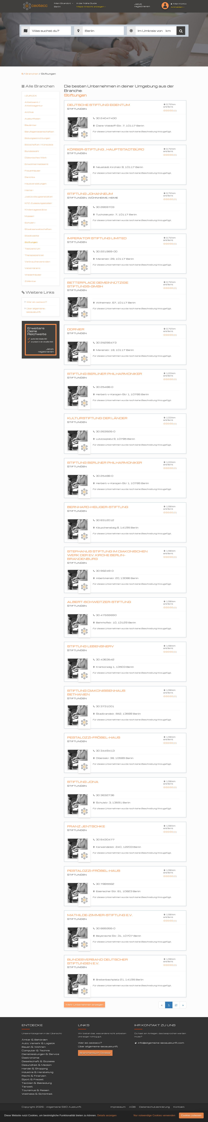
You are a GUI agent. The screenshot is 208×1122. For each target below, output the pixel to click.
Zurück (31, 95)
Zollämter (30, 281)
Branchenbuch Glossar (95, 1052)
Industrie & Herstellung (37, 1072)
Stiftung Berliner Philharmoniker (104, 374)
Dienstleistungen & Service (40, 1054)
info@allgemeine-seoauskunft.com (161, 1042)
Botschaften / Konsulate (39, 144)
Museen (29, 216)
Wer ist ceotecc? (36, 302)
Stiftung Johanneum (90, 194)
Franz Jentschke (86, 826)
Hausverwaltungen (35, 183)
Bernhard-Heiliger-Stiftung (97, 507)
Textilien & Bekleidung (37, 1083)
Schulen (30, 222)
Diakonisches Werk (36, 157)
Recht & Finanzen (34, 1075)
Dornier (75, 329)
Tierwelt (27, 1086)
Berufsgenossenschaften (39, 131)
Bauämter (30, 125)
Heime (29, 190)
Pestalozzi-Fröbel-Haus (93, 737)
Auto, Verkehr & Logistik (38, 1043)
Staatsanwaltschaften (38, 229)
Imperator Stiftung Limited (97, 238)
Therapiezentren (34, 255)
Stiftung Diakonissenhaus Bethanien (96, 692)
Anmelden (177, 7)
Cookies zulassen (191, 1115)
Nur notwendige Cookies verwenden (154, 1115)
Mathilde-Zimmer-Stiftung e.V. (100, 915)
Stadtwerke (32, 235)
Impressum (118, 1106)
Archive (29, 112)
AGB (132, 1106)
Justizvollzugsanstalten (39, 196)
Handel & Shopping (35, 1068)
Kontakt (179, 1106)
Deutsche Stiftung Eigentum (98, 105)
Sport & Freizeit (33, 1079)
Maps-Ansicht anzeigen (91, 6)
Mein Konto (178, 3)
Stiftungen (31, 242)
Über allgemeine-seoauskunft (35, 310)
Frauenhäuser (32, 170)
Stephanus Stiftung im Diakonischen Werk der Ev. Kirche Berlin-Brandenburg (107, 555)
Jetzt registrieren (142, 5)
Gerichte (30, 177)
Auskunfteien (32, 118)
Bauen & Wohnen (34, 1046)
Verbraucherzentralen (37, 261)
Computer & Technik (36, 1050)
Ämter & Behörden (35, 1039)
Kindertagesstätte (36, 209)
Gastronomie (30, 1057)
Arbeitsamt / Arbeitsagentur (34, 104)
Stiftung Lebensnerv (90, 646)
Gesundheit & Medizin (37, 1064)
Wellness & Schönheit (37, 1093)
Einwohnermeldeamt (37, 164)
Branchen (32, 73)
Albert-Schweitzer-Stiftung (99, 602)
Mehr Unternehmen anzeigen (84, 1004)
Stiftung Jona (82, 782)
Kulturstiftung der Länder (97, 418)
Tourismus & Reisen (35, 1090)
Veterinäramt (32, 268)
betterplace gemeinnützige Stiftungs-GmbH (97, 284)
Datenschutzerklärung (154, 1106)
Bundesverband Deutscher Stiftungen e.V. (97, 961)
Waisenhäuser (33, 274)
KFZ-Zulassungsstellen (38, 203)
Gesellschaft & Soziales (38, 1061)
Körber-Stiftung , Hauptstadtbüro (105, 149)
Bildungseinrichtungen (37, 138)
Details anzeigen (107, 1115)
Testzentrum (32, 248)
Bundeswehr (32, 151)
